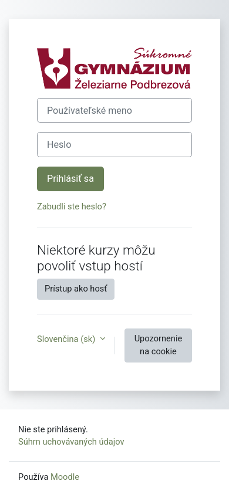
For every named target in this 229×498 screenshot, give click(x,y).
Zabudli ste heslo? (71, 206)
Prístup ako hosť (76, 288)
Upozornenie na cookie (158, 345)
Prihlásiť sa (70, 178)
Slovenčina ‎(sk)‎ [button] (67, 339)
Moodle (64, 477)
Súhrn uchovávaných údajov (71, 441)
